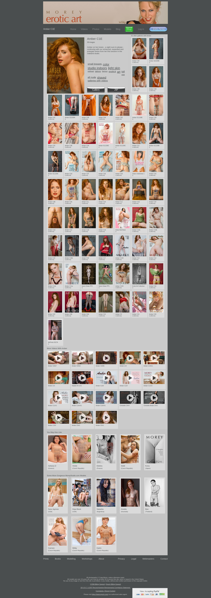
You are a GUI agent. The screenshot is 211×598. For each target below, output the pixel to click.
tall (123, 71)
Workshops (87, 559)
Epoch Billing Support (113, 584)
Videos (84, 29)
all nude (92, 77)
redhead (91, 71)
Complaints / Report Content (105, 591)
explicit (112, 71)
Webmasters (148, 559)
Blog (118, 29)
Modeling (71, 559)
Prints (46, 559)
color (106, 64)
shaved (101, 77)
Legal (133, 559)
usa (123, 74)
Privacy (121, 559)
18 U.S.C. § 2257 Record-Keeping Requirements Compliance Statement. (105, 587)
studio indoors (97, 68)
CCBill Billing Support (97, 584)
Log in (141, 29)
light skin (114, 68)
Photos (95, 29)
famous (104, 71)
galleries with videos (98, 81)
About (101, 559)
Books (58, 559)
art (118, 71)
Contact (164, 559)
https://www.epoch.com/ (100, 594)
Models (107, 29)
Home (73, 29)
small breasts (95, 64)
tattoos (98, 71)
